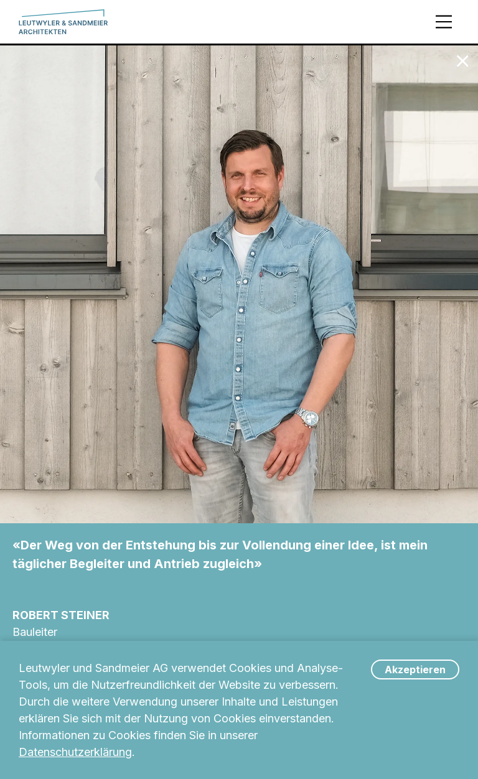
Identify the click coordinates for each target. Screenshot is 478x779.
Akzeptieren (415, 669)
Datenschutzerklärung (75, 751)
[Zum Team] (462, 61)
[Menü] (443, 21)
